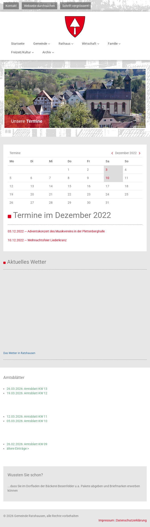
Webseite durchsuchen (39, 6)
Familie (115, 44)
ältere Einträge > (18, 448)
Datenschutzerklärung (131, 520)
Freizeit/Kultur (23, 52)
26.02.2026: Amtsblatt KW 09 (27, 444)
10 (107, 178)
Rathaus (67, 44)
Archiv (48, 52)
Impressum (106, 520)
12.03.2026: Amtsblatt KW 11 (27, 416)
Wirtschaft (91, 44)
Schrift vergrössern (75, 6)
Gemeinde (42, 44)
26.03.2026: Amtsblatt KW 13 (27, 388)
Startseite (17, 43)
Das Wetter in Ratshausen (19, 353)
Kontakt (11, 6)
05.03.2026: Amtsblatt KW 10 (27, 421)
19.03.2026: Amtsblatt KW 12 (27, 393)
